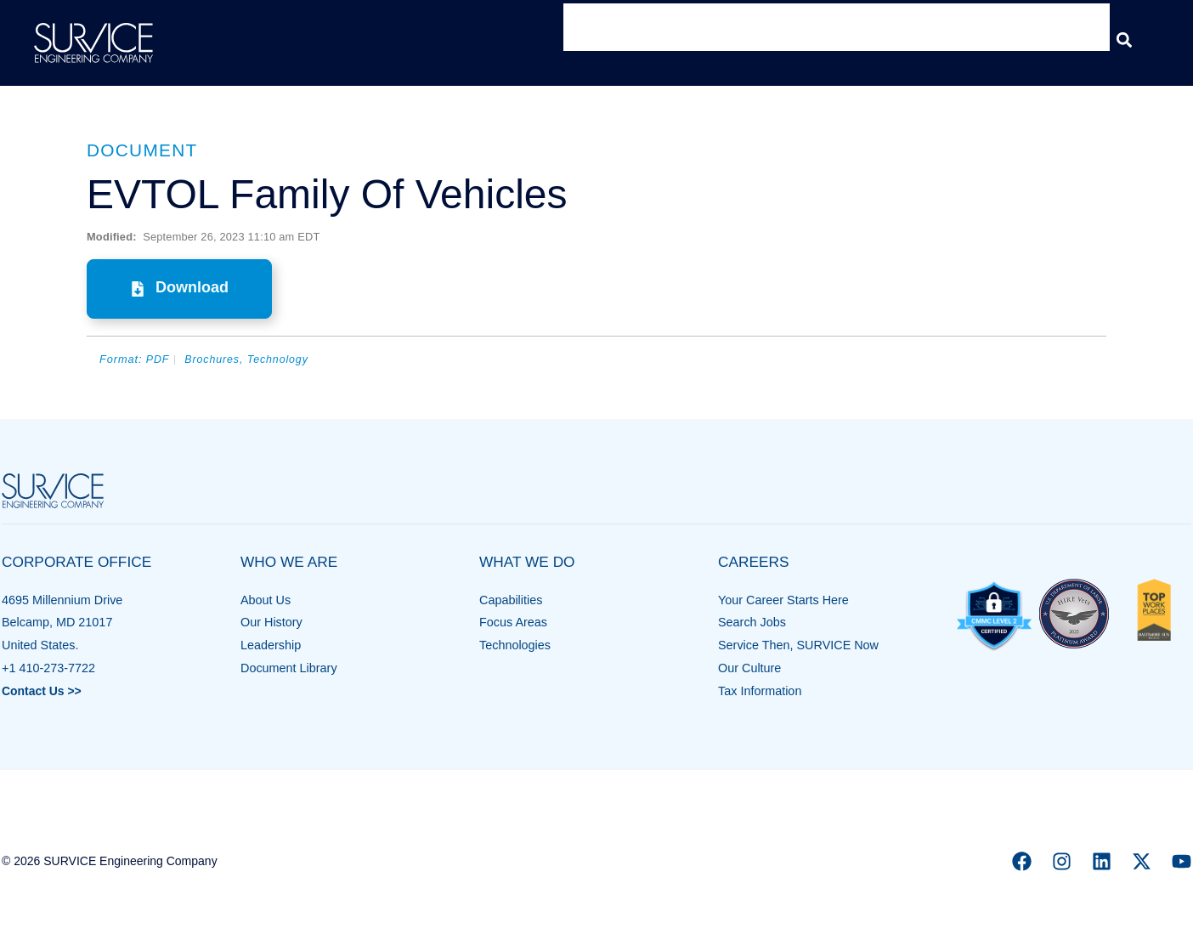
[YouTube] (1181, 861)
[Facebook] (1022, 861)
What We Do (752, 39)
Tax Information (759, 690)
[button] (1124, 39)
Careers (1058, 39)
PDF (158, 359)
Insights (963, 39)
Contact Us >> (43, 690)
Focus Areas (513, 622)
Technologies (515, 645)
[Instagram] (1061, 861)
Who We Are (626, 39)
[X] (1141, 861)
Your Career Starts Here (783, 599)
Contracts (868, 39)
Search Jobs (752, 622)
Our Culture (749, 668)
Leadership (270, 645)
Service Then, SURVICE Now (798, 645)
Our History (271, 622)
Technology (281, 359)
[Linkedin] (1101, 861)
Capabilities (510, 599)
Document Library (288, 668)
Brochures (213, 359)
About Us (265, 599)
